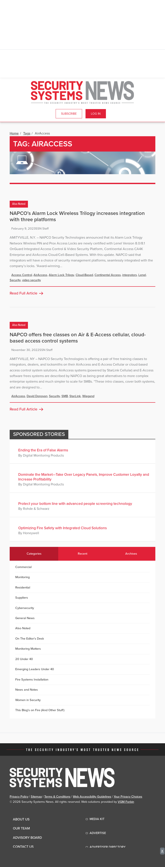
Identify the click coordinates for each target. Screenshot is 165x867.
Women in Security (28, 700)
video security (31, 280)
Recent (82, 554)
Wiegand (88, 396)
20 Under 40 (24, 659)
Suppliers (21, 597)
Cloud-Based (84, 275)
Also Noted (18, 204)
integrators (129, 275)
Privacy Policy (19, 796)
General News (25, 618)
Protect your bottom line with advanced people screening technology (75, 503)
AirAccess (40, 275)
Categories (34, 554)
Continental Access (108, 275)
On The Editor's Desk (29, 638)
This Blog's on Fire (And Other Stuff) (39, 710)
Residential (22, 587)
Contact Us (23, 847)
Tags (26, 133)
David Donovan (37, 396)
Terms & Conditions (57, 796)
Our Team (21, 828)
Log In (96, 114)
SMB (64, 396)
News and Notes (26, 690)
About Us (21, 819)
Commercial (23, 567)
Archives (131, 554)
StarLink (75, 396)
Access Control (21, 275)
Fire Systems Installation (31, 679)
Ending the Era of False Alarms (43, 450)
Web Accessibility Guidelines (92, 796)
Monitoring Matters (28, 649)
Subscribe (69, 114)
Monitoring (22, 577)
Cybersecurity (24, 608)
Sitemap (36, 796)
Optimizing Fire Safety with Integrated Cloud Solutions (62, 528)
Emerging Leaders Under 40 (34, 669)
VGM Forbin (126, 802)
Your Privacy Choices (128, 796)
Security (15, 280)
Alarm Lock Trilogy (61, 275)
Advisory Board (27, 838)
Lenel (142, 275)
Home (14, 133)
